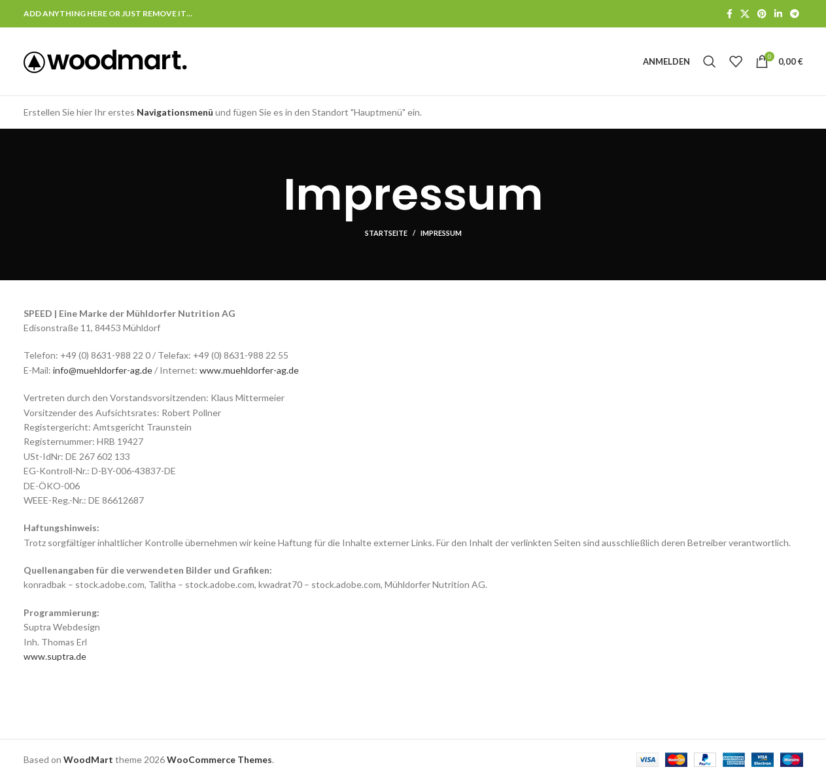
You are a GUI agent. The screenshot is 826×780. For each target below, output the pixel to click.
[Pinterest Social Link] (761, 13)
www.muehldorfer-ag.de (249, 370)
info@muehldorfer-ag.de (102, 370)
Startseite (386, 233)
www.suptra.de (55, 656)
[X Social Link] (744, 13)
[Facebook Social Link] (729, 13)
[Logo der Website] (105, 60)
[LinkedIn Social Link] (778, 13)
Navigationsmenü (175, 112)
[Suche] (710, 61)
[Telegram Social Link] (794, 13)
